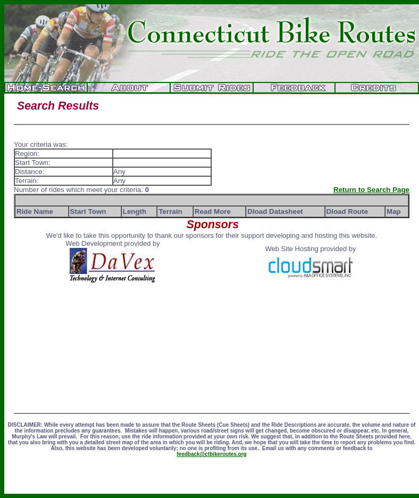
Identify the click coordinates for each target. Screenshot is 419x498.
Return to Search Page (371, 190)
